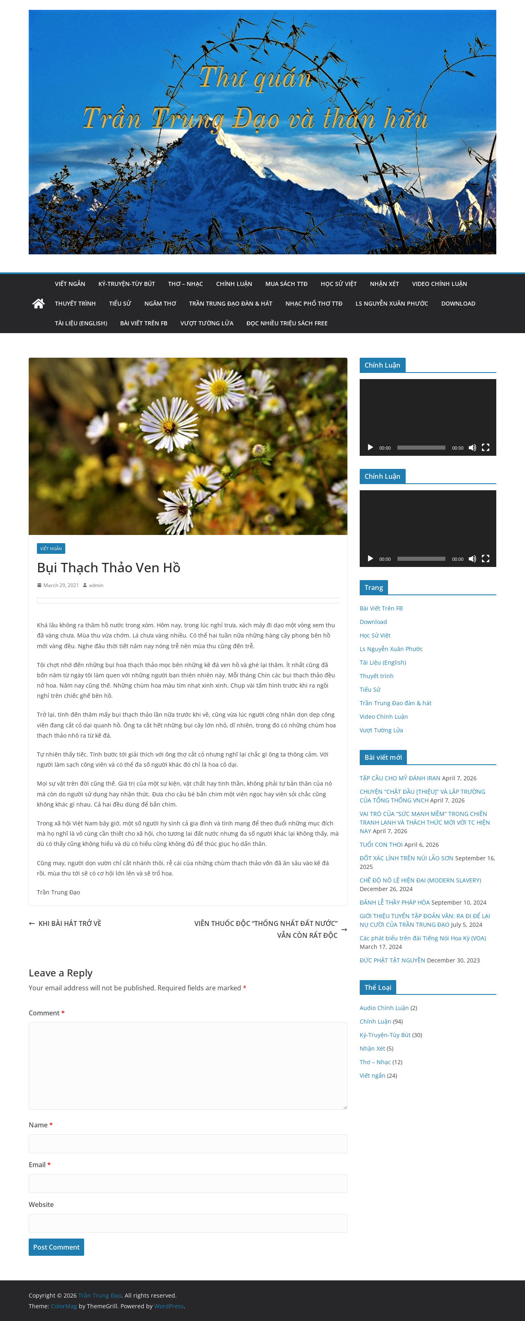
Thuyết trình (75, 303)
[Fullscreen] (486, 447)
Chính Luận (234, 284)
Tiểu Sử (120, 303)
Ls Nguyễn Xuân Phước (392, 303)
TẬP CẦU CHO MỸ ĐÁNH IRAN (400, 778)
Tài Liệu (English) (81, 323)
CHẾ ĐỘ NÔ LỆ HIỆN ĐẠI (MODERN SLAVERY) (420, 880)
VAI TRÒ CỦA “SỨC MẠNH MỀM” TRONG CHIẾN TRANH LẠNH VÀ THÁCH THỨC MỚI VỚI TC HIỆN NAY (425, 822)
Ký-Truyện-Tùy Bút (126, 284)
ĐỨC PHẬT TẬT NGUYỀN (392, 960)
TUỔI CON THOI (381, 844)
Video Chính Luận (439, 284)
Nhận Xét (384, 284)
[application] (428, 417)
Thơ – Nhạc (185, 284)
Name (41, 1124)
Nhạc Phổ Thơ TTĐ (313, 303)
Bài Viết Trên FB (143, 323)
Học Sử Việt (339, 284)
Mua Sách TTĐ (286, 284)
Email (40, 1164)
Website (41, 1204)
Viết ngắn (70, 284)
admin (96, 585)
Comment (47, 1012)
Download (458, 303)
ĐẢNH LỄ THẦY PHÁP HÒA (395, 902)
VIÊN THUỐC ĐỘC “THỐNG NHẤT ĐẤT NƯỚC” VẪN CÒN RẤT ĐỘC (270, 929)
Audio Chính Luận (384, 1008)
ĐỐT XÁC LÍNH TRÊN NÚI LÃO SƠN (407, 858)
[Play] (370, 447)
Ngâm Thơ (160, 303)
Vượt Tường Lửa (206, 323)
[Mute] (472, 447)
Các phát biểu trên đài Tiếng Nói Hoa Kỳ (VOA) (423, 938)
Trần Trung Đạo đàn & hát (230, 303)
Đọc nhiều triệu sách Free (287, 323)
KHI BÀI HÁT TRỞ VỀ (65, 923)
